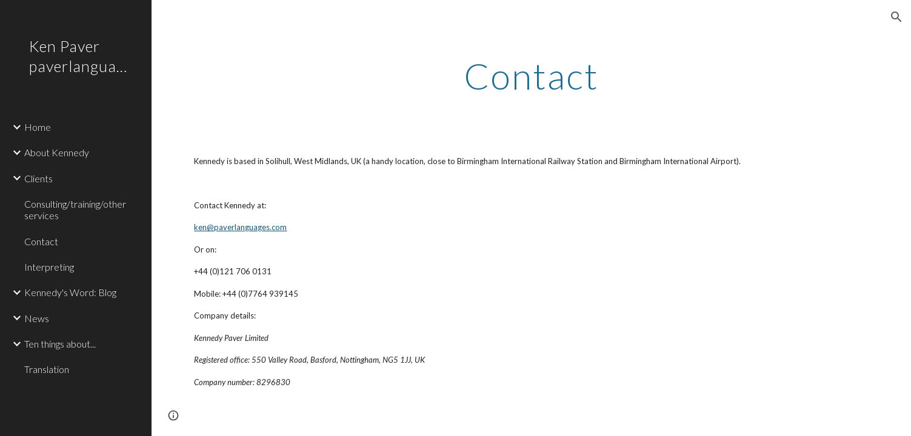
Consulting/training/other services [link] (75, 209)
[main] (531, 76)
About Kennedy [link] (56, 152)
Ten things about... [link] (60, 343)
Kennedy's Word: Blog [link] (70, 292)
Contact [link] (41, 241)
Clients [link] (38, 178)
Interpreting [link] (49, 266)
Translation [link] (46, 369)
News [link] (36, 318)
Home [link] (37, 127)
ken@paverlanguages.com (240, 227)
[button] (896, 16)
